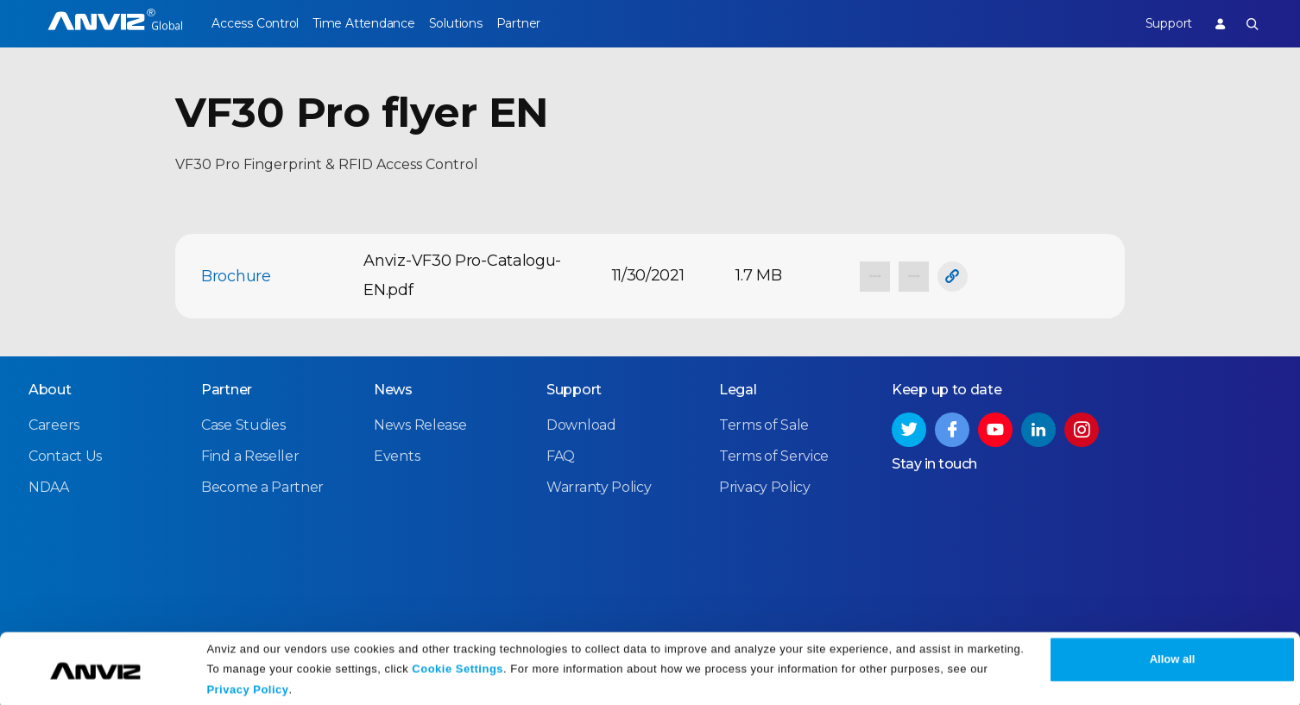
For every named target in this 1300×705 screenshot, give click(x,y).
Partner (556, 23)
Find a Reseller (250, 455)
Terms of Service (774, 455)
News (393, 389)
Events (397, 455)
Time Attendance (376, 23)
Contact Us (65, 455)
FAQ (560, 455)
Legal (738, 389)
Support (1156, 23)
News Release (420, 424)
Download (581, 424)
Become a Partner (262, 486)
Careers (53, 424)
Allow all (1173, 655)
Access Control (254, 23)
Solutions (480, 23)
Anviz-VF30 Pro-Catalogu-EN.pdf (462, 275)
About (50, 389)
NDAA (48, 486)
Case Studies (243, 424)
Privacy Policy (247, 685)
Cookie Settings (457, 664)
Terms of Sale (764, 424)
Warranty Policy (599, 486)
